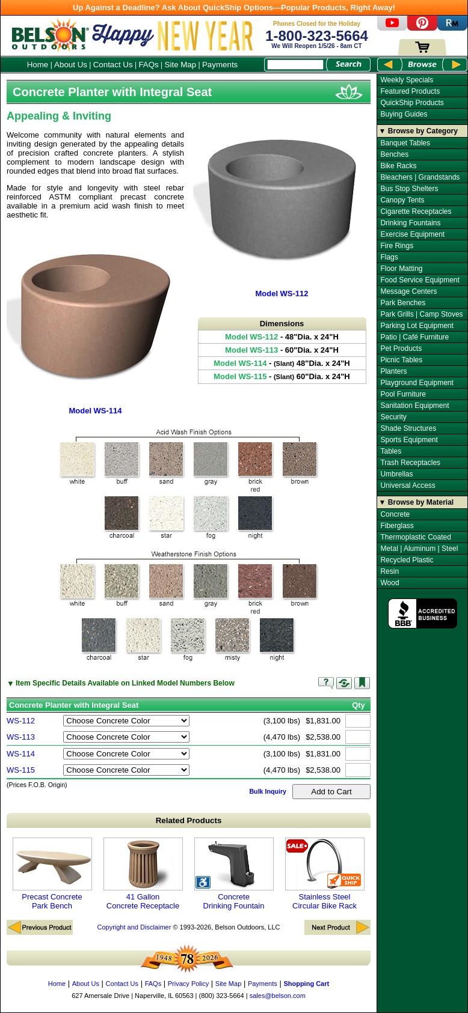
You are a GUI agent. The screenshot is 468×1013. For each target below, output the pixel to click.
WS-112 (21, 720)
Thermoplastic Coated (415, 537)
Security (393, 417)
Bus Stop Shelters (409, 188)
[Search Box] (295, 64)
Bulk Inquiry (267, 791)
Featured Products (410, 91)
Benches (394, 154)
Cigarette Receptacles (415, 211)
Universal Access (407, 485)
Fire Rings (396, 246)
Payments (220, 64)
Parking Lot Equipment (416, 325)
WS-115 (21, 769)
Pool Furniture (402, 394)
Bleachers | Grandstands (420, 177)
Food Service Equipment (419, 280)
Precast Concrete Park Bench (52, 874)
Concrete (395, 514)
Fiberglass (396, 526)
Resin (389, 571)
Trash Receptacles (410, 462)
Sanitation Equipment (414, 405)
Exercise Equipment (412, 234)
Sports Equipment (408, 440)
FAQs (148, 64)
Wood (389, 583)
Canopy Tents (402, 200)
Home (38, 64)
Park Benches (402, 303)
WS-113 (21, 736)
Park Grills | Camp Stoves (421, 314)
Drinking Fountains (410, 223)
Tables (390, 451)
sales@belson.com (278, 995)
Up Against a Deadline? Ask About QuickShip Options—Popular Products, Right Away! (234, 7)
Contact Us (113, 64)
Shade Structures (408, 428)
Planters (393, 371)
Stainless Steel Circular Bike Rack (325, 874)
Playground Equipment (416, 383)
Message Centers (408, 291)
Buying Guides (403, 114)
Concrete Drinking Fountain (234, 874)
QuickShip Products (411, 103)
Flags (389, 257)
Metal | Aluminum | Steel (419, 548)
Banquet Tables (405, 143)
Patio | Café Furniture (414, 337)
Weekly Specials (406, 80)
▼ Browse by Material (416, 502)
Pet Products (401, 348)
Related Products (189, 820)
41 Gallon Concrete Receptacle (143, 874)
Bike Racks (398, 166)
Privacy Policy (188, 983)
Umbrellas (396, 474)
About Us (70, 64)
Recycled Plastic (406, 560)
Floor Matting (401, 268)
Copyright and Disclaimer (134, 927)
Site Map (181, 64)
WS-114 (21, 753)
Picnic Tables (401, 360)
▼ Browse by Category (418, 131)
